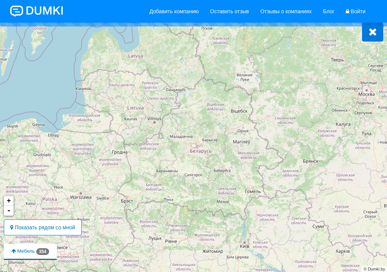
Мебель (30, 251)
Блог (328, 11)
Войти (355, 11)
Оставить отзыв (229, 11)
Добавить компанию (174, 11)
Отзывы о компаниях (286, 11)
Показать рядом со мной (42, 227)
